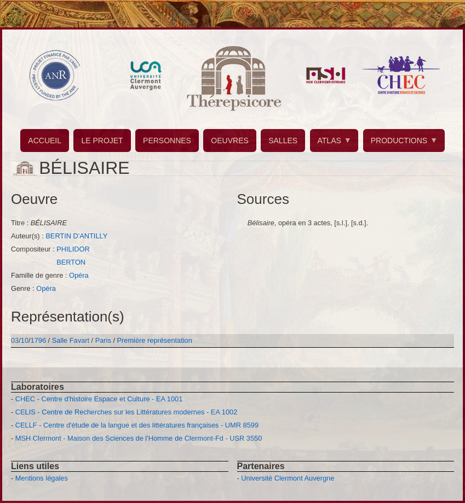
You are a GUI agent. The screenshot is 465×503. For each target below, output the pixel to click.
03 (15, 340)
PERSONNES (167, 140)
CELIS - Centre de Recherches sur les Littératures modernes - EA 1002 (126, 412)
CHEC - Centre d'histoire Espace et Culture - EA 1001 (98, 399)
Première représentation (154, 340)
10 (24, 340)
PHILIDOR (72, 249)
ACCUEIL (44, 140)
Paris (103, 340)
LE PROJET (102, 140)
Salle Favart (71, 340)
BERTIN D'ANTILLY (76, 236)
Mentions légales (41, 478)
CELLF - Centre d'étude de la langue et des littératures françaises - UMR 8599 (137, 425)
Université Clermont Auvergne (287, 478)
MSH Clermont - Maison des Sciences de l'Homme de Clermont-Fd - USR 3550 (138, 438)
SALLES (282, 140)
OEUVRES (229, 140)
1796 (38, 340)
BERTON (70, 262)
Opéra (79, 275)
